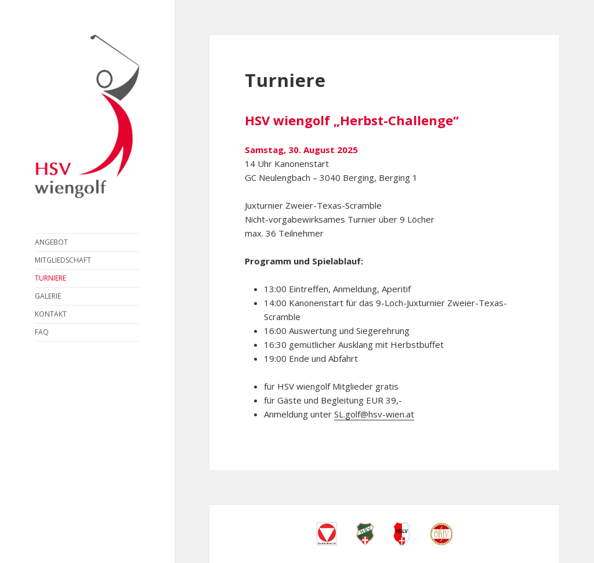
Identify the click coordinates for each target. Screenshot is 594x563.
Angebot (51, 242)
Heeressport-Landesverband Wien (402, 534)
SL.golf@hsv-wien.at (374, 414)
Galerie (48, 296)
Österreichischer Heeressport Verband (441, 534)
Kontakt (51, 314)
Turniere (50, 278)
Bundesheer (327, 534)
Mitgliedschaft (63, 260)
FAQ (42, 332)
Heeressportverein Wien (365, 534)
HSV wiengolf (87, 116)
